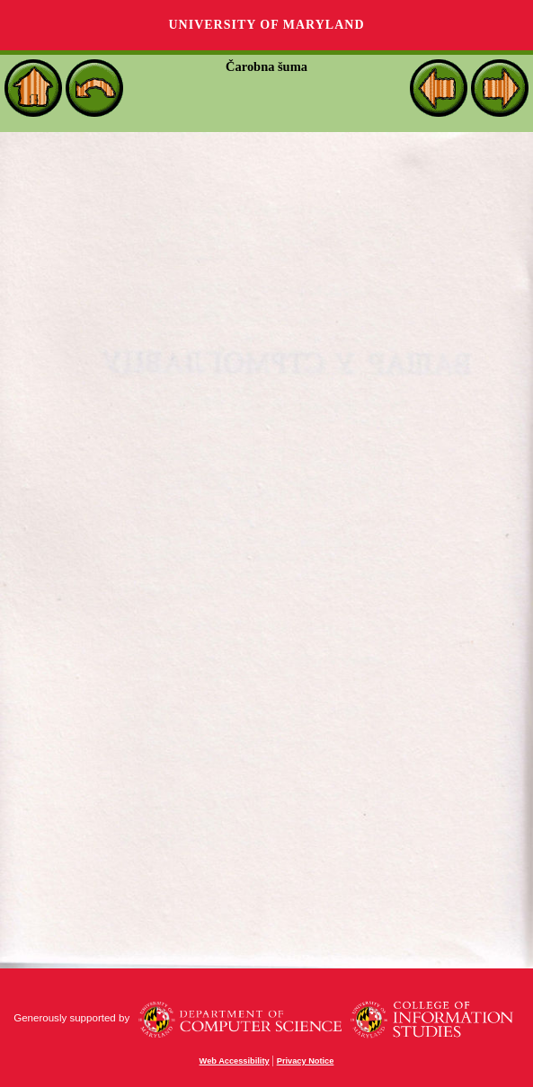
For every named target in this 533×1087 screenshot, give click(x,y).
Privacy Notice (305, 1060)
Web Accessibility (235, 1060)
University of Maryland (266, 24)
